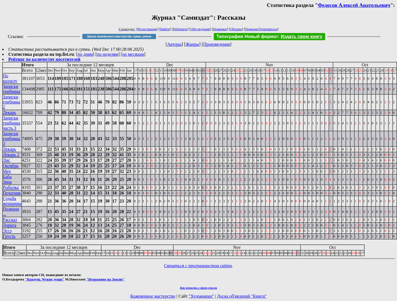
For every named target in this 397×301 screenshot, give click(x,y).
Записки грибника (11, 89)
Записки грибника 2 (11, 102)
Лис (6, 160)
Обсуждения (200, 29)
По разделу (10, 78)
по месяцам (133, 54)
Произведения (216, 44)
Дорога (9, 225)
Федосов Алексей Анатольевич (354, 5)
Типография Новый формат (247, 36)
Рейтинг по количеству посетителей (44, 59)
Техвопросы (268, 29)
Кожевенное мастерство (152, 296)
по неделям (107, 54)
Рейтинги (180, 29)
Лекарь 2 (11, 154)
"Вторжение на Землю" (105, 279)
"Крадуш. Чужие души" (44, 279)
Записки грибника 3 (11, 138)
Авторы (174, 44)
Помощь (251, 29)
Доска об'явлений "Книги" (242, 296)
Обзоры (236, 29)
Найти (165, 29)
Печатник (12, 193)
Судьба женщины (12, 201)
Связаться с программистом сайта (198, 265)
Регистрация (147, 29)
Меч (7, 171)
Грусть (9, 236)
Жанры (192, 44)
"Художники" (201, 296)
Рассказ (10, 219)
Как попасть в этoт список (198, 287)
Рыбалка (11, 187)
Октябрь (11, 165)
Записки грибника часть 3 (11, 123)
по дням (85, 54)
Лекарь (9, 112)
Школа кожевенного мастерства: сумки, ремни (119, 36)
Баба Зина (7, 179)
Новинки (220, 29)
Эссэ (7, 230)
